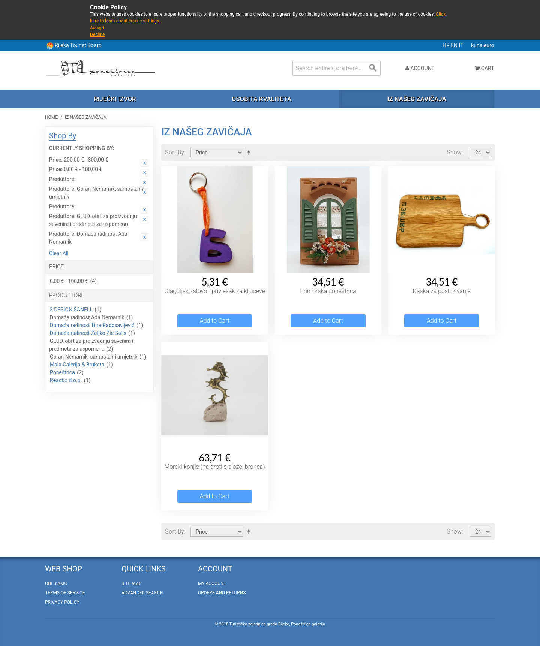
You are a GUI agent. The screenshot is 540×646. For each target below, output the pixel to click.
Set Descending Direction (250, 152)
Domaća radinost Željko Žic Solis (88, 333)
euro (489, 45)
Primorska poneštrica (328, 291)
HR (446, 45)
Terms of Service (65, 592)
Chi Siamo (56, 583)
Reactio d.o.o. (66, 380)
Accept (97, 27)
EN (455, 45)
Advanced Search (142, 592)
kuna (477, 45)
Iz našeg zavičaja (416, 99)
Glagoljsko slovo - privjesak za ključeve (214, 291)
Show (454, 152)
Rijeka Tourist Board (78, 45)
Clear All (59, 253)
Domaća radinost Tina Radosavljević (92, 325)
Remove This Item (144, 163)
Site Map (131, 583)
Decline (97, 34)
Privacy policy (62, 602)
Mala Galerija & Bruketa (77, 365)
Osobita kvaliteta (261, 99)
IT (462, 45)
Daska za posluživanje (441, 291)
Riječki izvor (115, 99)
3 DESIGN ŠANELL (71, 310)
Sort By (174, 152)
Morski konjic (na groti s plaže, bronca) (214, 466)
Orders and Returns (222, 592)
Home (51, 117)
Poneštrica (62, 372)
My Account (212, 583)
